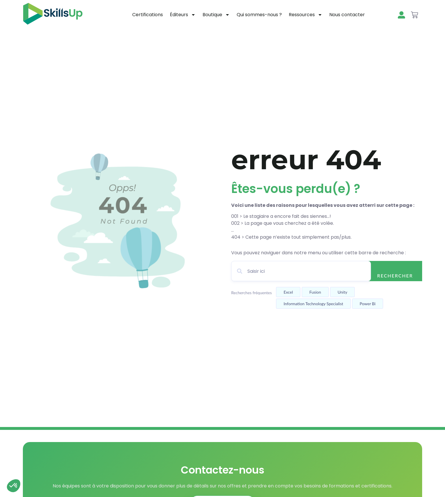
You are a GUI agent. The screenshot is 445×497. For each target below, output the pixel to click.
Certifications (147, 14)
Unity (342, 292)
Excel (288, 292)
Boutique (216, 15)
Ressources (305, 15)
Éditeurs (183, 15)
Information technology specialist (313, 303)
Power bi (368, 303)
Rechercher (395, 275)
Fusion (315, 292)
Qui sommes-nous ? (259, 14)
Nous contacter (347, 14)
